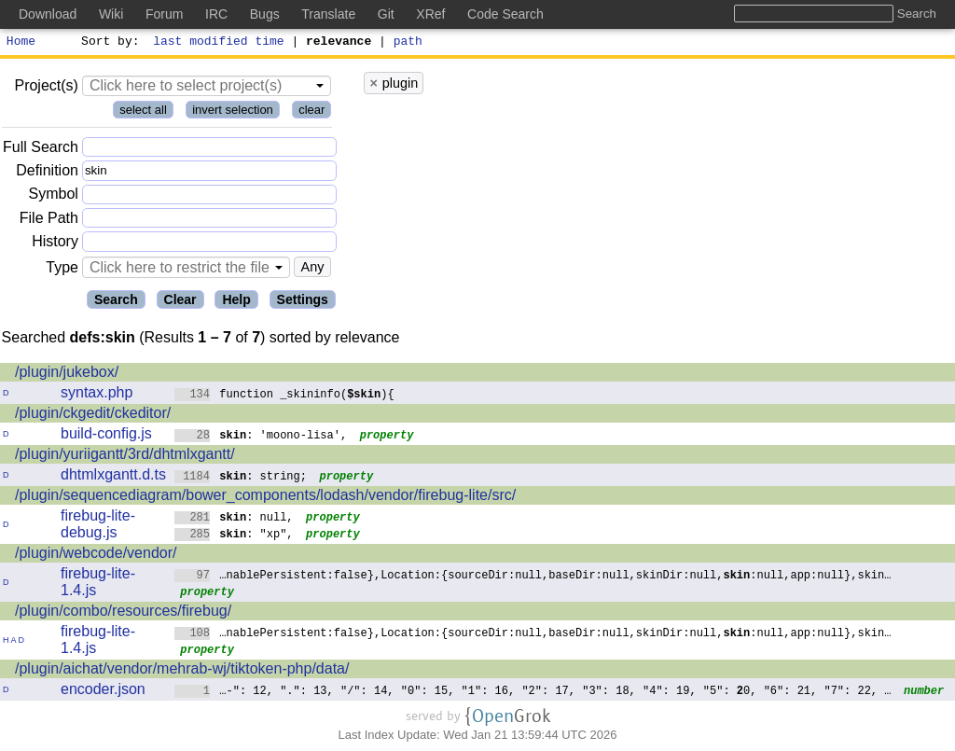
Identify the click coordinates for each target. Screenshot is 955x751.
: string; (241, 478)
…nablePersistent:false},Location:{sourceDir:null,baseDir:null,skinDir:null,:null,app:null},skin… (533, 577)
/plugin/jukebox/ (66, 374)
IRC (216, 14)
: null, (234, 519)
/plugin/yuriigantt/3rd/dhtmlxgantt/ (125, 457)
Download (47, 14)
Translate (328, 14)
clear (311, 112)
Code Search (505, 14)
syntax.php (96, 395)
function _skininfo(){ (284, 396)
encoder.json (103, 692)
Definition (47, 173)
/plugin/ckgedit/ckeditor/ (93, 416)
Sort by (107, 43)
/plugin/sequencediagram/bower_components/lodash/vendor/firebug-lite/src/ (265, 498)
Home (21, 43)
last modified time (219, 43)
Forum (164, 14)
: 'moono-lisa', (261, 437)
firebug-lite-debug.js (98, 526)
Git (386, 14)
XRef (430, 14)
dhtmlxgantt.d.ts (113, 477)
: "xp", (234, 536)
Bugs (265, 14)
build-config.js (106, 436)
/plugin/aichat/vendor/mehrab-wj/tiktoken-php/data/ (182, 671)
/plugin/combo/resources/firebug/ (123, 613)
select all (143, 112)
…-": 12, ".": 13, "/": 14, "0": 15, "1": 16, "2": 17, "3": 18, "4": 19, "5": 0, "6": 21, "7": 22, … (533, 693)
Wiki (111, 14)
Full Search (40, 150)
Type (62, 270)
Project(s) (45, 88)
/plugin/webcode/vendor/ (95, 555)
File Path (49, 221)
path (408, 43)
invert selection (232, 112)
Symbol (53, 197)
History (55, 244)
